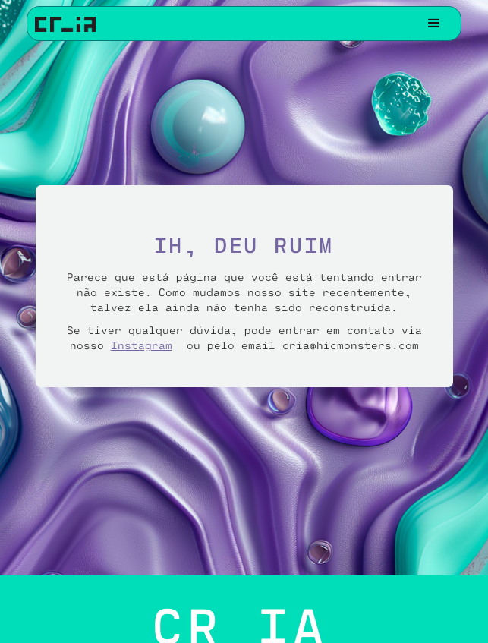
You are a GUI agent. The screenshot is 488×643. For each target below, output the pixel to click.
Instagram (141, 345)
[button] (434, 23)
